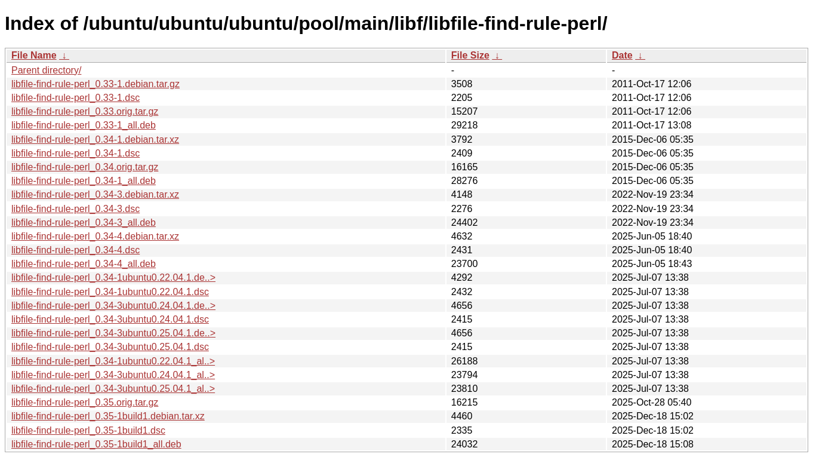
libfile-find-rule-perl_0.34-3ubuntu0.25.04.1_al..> (113, 389)
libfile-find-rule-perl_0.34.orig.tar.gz (84, 167)
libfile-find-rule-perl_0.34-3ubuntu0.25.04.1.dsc (110, 347)
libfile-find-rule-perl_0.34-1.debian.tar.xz (95, 139)
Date (622, 55)
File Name (34, 55)
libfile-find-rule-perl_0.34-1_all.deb (83, 181)
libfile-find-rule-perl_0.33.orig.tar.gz (84, 111)
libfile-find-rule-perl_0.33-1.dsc (75, 98)
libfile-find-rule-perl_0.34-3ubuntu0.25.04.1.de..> (113, 333)
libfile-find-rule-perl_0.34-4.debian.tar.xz (95, 236)
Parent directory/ (46, 70)
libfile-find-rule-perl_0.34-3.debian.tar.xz (95, 194)
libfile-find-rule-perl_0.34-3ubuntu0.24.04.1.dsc (110, 319)
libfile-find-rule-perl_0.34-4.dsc (75, 250)
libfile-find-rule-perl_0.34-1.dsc (75, 153)
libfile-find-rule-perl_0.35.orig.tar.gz (84, 402)
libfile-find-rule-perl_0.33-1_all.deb (83, 125)
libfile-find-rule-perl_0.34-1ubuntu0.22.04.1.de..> (113, 277)
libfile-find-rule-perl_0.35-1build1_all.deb (96, 444)
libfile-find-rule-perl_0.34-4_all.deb (83, 264)
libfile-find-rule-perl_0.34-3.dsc (75, 209)
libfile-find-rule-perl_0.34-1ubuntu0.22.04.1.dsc (110, 292)
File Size (470, 55)
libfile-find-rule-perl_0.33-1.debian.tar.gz (95, 84)
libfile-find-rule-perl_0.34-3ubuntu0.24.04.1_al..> (113, 375)
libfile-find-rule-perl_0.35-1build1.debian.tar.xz (108, 416)
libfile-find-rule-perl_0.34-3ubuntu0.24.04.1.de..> (113, 305)
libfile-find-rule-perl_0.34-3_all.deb (83, 222)
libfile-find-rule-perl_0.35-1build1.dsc (88, 430)
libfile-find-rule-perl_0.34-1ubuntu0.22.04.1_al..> (113, 361)
